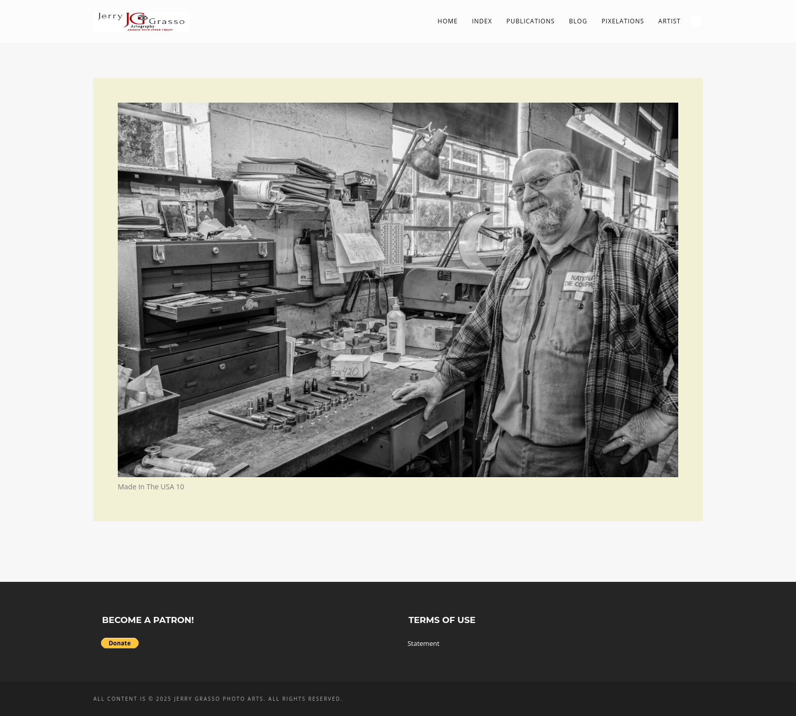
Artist (669, 21)
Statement (424, 643)
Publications (530, 21)
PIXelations (623, 21)
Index (482, 21)
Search (696, 21)
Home (448, 21)
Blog (578, 21)
